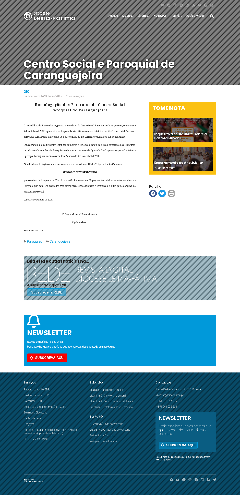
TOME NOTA (169, 108)
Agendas (176, 15)
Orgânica (127, 15)
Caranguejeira (60, 241)
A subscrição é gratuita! (46, 285)
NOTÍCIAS (159, 15)
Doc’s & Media (195, 15)
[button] (212, 16)
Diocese (113, 15)
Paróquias (34, 241)
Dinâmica (143, 15)
